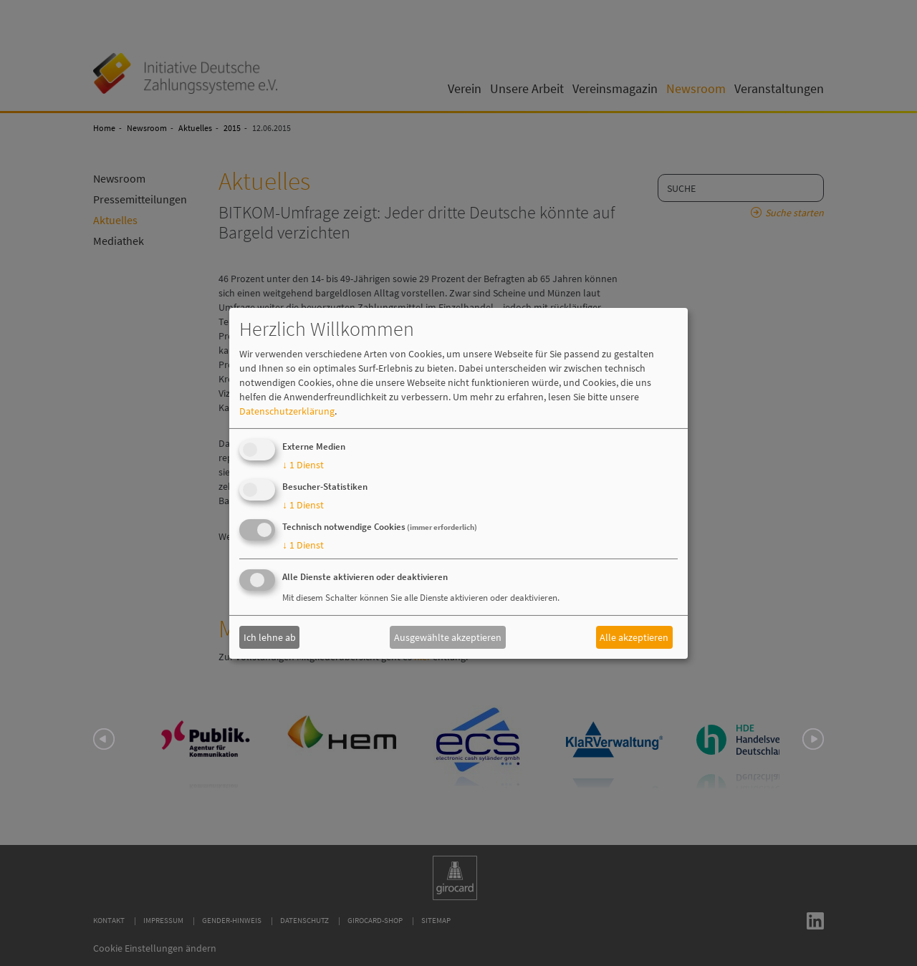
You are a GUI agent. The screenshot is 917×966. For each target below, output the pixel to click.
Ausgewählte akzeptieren (447, 637)
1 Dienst (303, 464)
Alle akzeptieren (634, 637)
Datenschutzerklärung (287, 411)
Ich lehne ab (270, 637)
